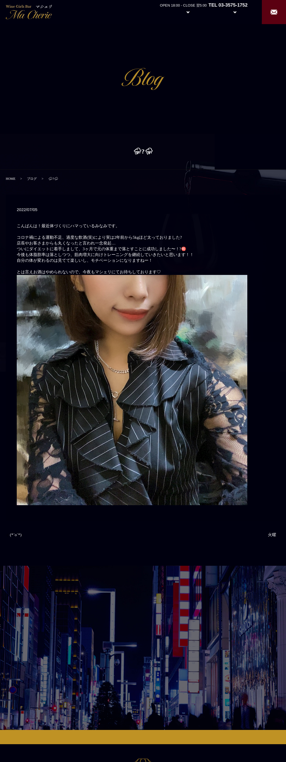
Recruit (240, 11)
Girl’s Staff (209, 11)
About (158, 11)
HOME (10, 179)
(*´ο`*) (15, 535)
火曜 (272, 535)
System (183, 11)
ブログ (32, 179)
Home (138, 11)
